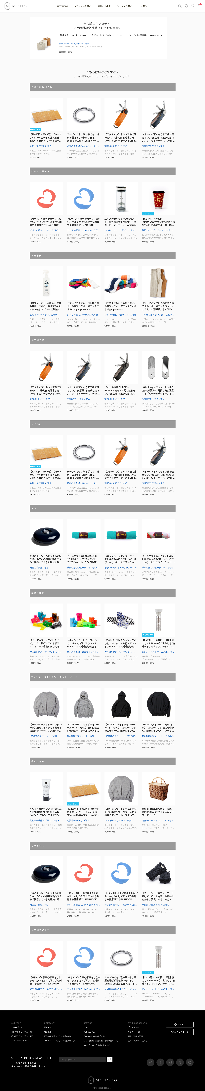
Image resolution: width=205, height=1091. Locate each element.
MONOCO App (89, 1031)
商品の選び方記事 (135, 1036)
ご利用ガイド (16, 1027)
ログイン (180, 1024)
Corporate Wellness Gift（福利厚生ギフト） (101, 1040)
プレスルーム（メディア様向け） (59, 1040)
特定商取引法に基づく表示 (22, 1036)
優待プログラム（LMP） (138, 1040)
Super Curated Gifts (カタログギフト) (99, 1045)
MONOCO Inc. (98, 1088)
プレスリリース (136, 1027)
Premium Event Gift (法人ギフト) (97, 1036)
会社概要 (48, 1031)
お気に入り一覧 (180, 1032)
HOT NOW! (62, 6)
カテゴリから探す (83, 6)
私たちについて (50, 1027)
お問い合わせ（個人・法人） (23, 1031)
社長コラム (134, 1031)
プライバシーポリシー (20, 1040)
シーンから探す (124, 6)
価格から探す (104, 6)
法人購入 (143, 6)
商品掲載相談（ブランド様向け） (58, 1036)
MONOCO (87, 1027)
